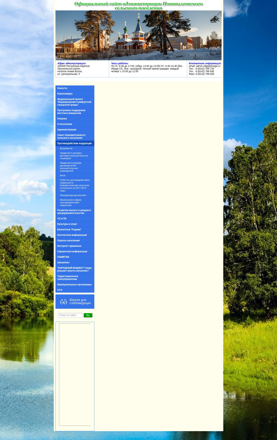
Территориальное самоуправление (67, 277)
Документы (66, 148)
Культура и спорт (67, 224)
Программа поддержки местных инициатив (71, 111)
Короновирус (65, 93)
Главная (62, 118)
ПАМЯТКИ (63, 256)
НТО (59, 290)
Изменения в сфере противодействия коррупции (70, 202)
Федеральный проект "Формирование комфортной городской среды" (74, 102)
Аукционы (63, 262)
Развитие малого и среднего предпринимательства (74, 211)
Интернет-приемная (69, 246)
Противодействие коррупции (74, 143)
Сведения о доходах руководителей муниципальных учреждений (70, 167)
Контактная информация (72, 235)
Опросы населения (68, 240)
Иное (62, 175)
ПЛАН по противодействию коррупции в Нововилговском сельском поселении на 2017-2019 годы (75, 185)
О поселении (64, 124)
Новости (62, 88)
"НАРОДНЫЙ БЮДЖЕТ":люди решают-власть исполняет (74, 269)
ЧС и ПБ (61, 218)
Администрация (66, 129)
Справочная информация (72, 251)
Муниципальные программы (74, 284)
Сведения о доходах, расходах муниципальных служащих (74, 156)
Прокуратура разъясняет (73, 195)
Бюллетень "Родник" (69, 229)
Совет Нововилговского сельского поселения (71, 136)
